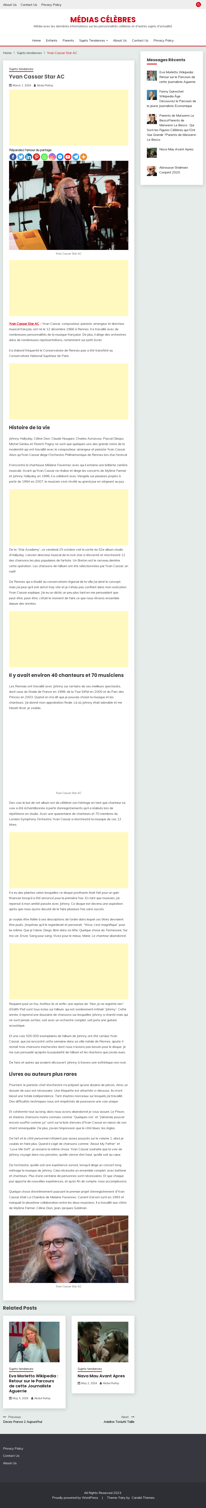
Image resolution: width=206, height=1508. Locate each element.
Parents (68, 40)
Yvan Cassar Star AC (24, 324)
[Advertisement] (68, 118)
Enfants (51, 40)
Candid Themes (143, 1498)
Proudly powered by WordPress (75, 1498)
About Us (10, 5)
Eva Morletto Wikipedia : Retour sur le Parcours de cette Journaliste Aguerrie (33, 1383)
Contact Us (29, 5)
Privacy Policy (51, 5)
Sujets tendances (92, 40)
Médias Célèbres (103, 19)
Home (36, 40)
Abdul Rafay (45, 85)
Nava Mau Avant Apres (101, 1376)
